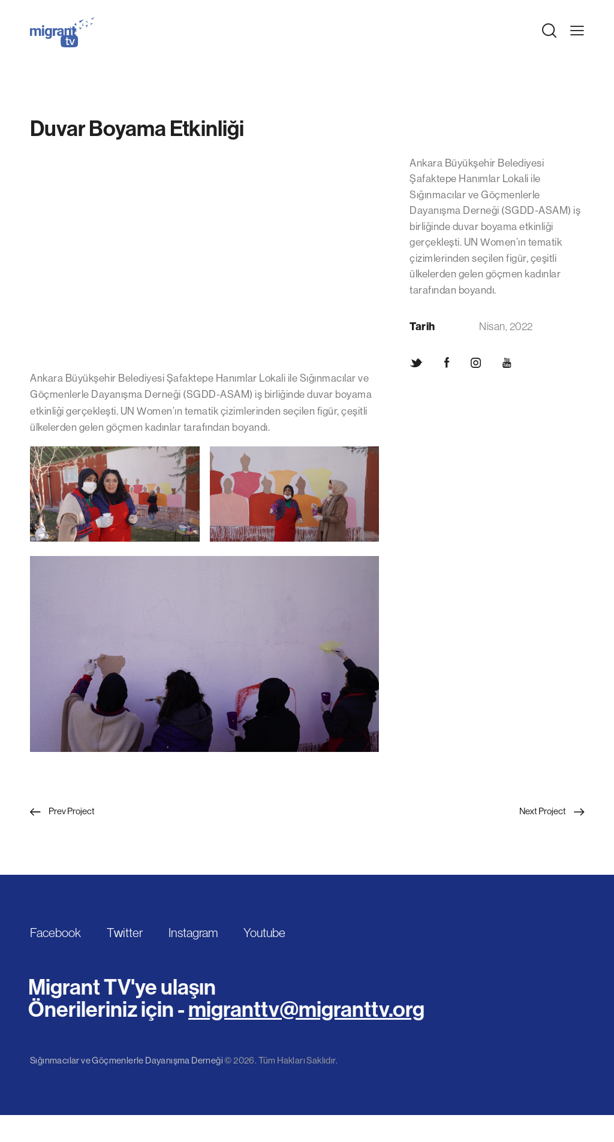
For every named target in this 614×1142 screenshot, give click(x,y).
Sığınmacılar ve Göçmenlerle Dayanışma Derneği (126, 1060)
